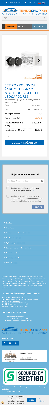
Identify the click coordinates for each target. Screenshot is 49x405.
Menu (21, 26)
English (43, 3)
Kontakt (9, 223)
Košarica (38, 26)
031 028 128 (14, 302)
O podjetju (10, 228)
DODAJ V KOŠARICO (24, 143)
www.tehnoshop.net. (39, 283)
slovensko (39, 3)
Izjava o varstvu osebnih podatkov (19, 248)
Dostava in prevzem (13, 238)
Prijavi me (38, 207)
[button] (38, 60)
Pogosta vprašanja (13, 253)
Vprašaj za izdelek (12, 113)
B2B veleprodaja (12, 263)
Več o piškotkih (42, 400)
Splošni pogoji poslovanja (15, 243)
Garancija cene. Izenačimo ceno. (18, 233)
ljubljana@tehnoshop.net (18, 306)
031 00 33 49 (14, 304)
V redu (31, 399)
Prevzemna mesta (13, 258)
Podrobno (5, 26)
